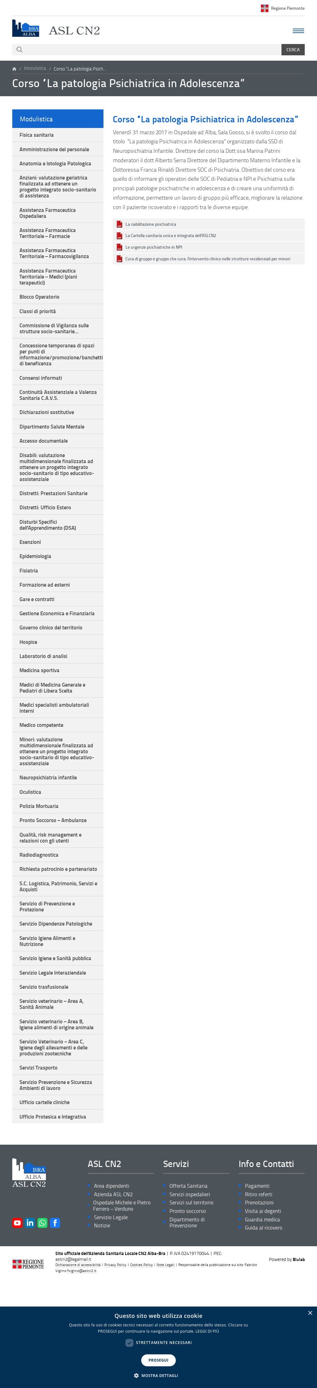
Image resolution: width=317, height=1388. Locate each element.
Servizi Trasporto (40, 1167)
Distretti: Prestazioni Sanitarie (56, 519)
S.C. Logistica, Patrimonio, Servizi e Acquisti (50, 953)
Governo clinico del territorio (54, 670)
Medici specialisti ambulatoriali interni (58, 756)
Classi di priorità (39, 324)
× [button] (310, 1313)
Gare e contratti (38, 633)
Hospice (29, 685)
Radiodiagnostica (41, 913)
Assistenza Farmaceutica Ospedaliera (50, 219)
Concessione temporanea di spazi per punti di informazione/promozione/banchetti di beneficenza (61, 370)
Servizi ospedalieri (191, 1298)
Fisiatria (30, 602)
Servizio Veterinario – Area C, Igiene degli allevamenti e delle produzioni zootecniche (57, 1145)
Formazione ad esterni (47, 617)
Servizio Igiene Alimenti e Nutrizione (50, 1018)
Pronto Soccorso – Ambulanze (55, 876)
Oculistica (32, 846)
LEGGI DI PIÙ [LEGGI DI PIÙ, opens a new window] (207, 1331)
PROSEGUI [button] (158, 1360)
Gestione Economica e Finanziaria (46, 651)
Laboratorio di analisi (45, 700)
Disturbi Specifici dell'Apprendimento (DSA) (50, 553)
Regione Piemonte (288, 8)
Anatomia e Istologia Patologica (58, 166)
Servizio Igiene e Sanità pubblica (47, 1040)
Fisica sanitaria (38, 135)
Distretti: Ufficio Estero (47, 535)
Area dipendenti (113, 1289)
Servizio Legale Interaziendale (56, 1058)
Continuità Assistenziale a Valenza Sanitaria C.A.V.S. (51, 414)
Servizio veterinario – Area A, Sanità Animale (54, 1092)
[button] (158, 1375)
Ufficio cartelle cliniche (47, 1204)
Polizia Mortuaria (40, 861)
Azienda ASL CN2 (114, 1298)
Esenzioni (31, 571)
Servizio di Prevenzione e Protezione (50, 975)
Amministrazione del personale (57, 151)
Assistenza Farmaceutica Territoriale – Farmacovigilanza (57, 262)
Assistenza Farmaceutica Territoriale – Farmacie (50, 241)
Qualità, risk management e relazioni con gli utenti (53, 895)
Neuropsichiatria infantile (51, 830)
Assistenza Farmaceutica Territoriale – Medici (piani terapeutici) (51, 287)
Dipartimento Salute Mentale (54, 448)
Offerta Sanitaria (189, 1289)
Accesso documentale (46, 463)
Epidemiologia (37, 587)
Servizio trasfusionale (46, 1074)
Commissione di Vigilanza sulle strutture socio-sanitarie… (57, 342)
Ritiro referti (259, 1298)
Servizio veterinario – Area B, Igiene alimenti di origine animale (54, 1117)
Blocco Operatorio (41, 309)
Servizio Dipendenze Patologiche (44, 996)
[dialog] (158, 1347)
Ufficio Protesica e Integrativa (55, 1219)
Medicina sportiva (41, 715)
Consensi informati (42, 396)
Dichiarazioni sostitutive (49, 433)
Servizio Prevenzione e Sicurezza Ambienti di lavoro (54, 1185)
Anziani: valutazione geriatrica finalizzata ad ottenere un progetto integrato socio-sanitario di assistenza (56, 191)
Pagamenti (258, 1289)
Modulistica (35, 69)
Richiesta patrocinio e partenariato (46, 931)
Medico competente (43, 774)
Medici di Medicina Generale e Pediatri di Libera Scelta (56, 734)
